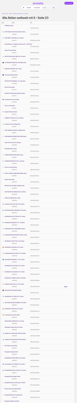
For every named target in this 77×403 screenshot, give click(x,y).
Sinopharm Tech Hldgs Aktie (11, 124)
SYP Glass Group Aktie (9, 346)
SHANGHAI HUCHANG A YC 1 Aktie (13, 272)
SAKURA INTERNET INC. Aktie (12, 69)
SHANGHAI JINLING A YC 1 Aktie (12, 247)
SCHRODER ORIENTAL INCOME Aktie (14, 63)
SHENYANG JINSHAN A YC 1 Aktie (13, 321)
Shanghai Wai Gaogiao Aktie (11, 376)
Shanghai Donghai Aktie (10, 352)
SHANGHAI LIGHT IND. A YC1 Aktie (13, 241)
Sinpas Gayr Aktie (8, 179)
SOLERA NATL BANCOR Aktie (11, 290)
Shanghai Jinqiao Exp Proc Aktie (12, 327)
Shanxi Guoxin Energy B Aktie (11, 389)
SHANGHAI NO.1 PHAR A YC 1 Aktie (13, 266)
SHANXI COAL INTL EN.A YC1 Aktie (13, 204)
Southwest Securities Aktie (11, 315)
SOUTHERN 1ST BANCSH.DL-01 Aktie (14, 192)
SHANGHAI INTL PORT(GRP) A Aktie (13, 229)
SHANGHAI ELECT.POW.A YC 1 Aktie (13, 216)
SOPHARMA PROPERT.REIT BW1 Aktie (14, 136)
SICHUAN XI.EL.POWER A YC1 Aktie (13, 364)
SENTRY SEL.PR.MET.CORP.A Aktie (13, 186)
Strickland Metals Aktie (10, 75)
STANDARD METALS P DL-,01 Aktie (13, 161)
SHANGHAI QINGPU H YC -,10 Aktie (13, 223)
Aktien (10, 13)
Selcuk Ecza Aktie (8, 87)
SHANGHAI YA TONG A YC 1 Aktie (13, 296)
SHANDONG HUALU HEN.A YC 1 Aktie (14, 370)
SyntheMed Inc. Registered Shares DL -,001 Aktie (17, 44)
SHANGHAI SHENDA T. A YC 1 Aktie (13, 259)
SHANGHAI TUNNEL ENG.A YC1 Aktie (14, 278)
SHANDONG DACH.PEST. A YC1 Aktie (14, 253)
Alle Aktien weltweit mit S (18, 13)
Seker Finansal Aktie (9, 50)
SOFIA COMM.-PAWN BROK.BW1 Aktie (14, 173)
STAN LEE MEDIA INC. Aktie (11, 198)
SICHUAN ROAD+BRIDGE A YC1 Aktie (14, 210)
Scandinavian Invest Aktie (10, 99)
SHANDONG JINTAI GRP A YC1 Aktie (13, 358)
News (65, 286)
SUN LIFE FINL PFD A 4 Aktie (11, 143)
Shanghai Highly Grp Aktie (10, 401)
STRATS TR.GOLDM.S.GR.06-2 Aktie (13, 93)
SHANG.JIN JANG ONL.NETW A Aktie (14, 333)
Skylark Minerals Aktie (9, 112)
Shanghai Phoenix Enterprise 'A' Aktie (13, 383)
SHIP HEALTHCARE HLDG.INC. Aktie (13, 32)
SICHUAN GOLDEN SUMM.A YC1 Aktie (14, 303)
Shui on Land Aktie (8, 106)
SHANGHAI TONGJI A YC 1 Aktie (12, 309)
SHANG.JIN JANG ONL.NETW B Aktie (14, 339)
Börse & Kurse (5, 13)
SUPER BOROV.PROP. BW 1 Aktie (12, 155)
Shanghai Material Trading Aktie (12, 395)
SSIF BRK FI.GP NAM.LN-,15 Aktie (13, 38)
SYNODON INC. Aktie (9, 149)
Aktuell (29, 7)
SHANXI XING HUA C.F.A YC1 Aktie (13, 284)
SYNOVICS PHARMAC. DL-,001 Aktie (13, 81)
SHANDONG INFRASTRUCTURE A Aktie (14, 235)
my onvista (37, 7)
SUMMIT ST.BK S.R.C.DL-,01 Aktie (13, 118)
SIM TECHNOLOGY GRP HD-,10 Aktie (13, 56)
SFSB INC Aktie (7, 26)
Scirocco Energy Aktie (9, 167)
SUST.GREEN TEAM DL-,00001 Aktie (13, 130)
